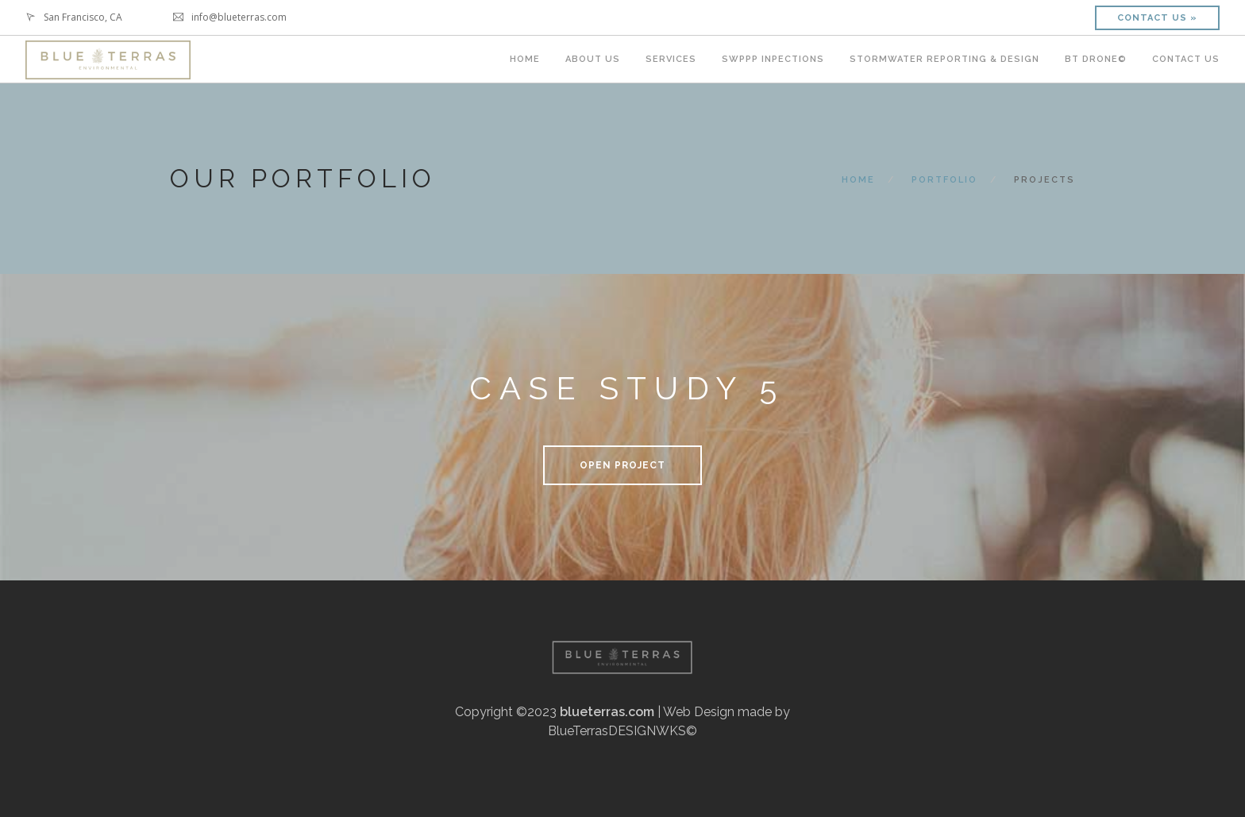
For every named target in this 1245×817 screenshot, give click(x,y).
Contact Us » (1157, 18)
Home (858, 180)
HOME (525, 59)
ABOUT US (592, 59)
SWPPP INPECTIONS (773, 59)
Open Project (622, 465)
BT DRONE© (1096, 59)
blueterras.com (607, 711)
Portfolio (944, 180)
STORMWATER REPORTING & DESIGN (944, 59)
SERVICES (671, 59)
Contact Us (1186, 59)
